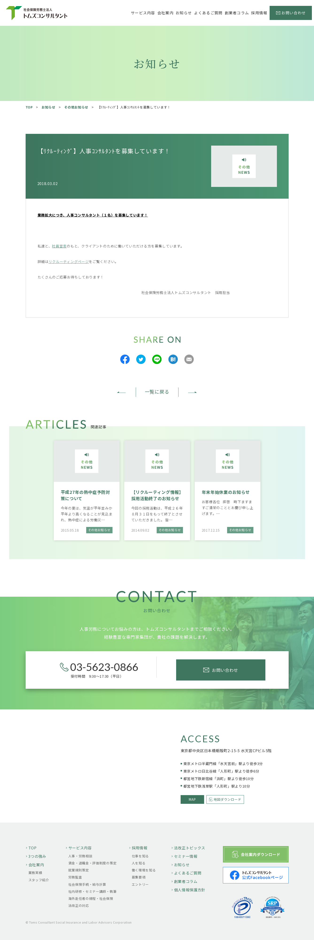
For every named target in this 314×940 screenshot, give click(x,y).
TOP (29, 107)
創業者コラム (237, 12)
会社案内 (36, 864)
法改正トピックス (189, 848)
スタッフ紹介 (38, 880)
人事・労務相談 (80, 856)
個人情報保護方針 (189, 890)
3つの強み (37, 856)
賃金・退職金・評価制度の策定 (92, 863)
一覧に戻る (157, 391)
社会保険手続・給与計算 (87, 884)
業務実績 (35, 872)
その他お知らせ (76, 107)
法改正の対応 (78, 905)
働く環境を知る (144, 870)
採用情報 (139, 848)
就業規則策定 (78, 870)
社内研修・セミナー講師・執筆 (92, 891)
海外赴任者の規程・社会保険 (90, 898)
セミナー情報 (186, 856)
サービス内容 (80, 848)
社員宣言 (59, 246)
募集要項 (139, 877)
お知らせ (184, 12)
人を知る (139, 863)
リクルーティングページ (69, 261)
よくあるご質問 (208, 12)
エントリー (140, 884)
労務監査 (75, 877)
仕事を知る (140, 856)
